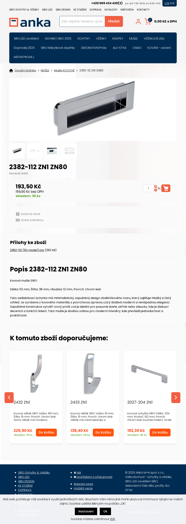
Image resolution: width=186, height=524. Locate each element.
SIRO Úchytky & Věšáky (24, 9)
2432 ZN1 (22, 402)
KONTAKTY (143, 9)
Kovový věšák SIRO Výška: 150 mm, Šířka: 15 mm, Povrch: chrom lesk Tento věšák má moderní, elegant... (36, 418)
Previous (9, 397)
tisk (79, 473)
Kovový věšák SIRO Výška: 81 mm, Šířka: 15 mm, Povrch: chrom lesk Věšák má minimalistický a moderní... (92, 418)
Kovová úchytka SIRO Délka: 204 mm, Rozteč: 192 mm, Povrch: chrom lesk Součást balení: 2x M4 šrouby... (149, 418)
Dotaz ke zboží (30, 214)
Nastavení (86, 511)
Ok (105, 511)
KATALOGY (111, 9)
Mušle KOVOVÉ (64, 70)
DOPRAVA (95, 9)
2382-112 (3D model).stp (27, 250)
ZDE (112, 519)
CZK (167, 3)
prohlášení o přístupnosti (94, 477)
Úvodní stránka (25, 70)
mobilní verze (83, 488)
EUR (172, 3)
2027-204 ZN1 (140, 402)
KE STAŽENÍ (80, 9)
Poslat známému (32, 220)
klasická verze (83, 484)
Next (175, 397)
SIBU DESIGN (63, 9)
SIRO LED (47, 9)
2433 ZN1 (78, 402)
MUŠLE (45, 70)
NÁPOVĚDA (127, 9)
